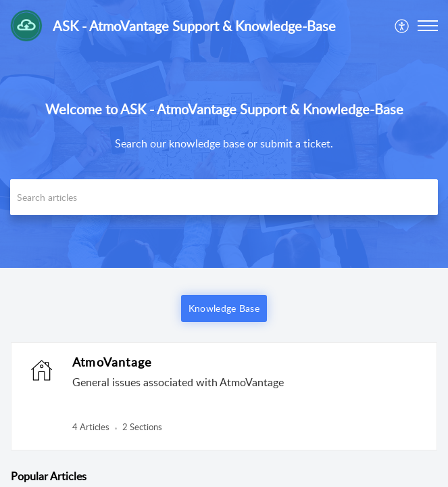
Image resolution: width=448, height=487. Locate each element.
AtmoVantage (112, 362)
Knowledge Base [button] (224, 308)
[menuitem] (402, 25)
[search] (224, 197)
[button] (402, 25)
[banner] (224, 134)
